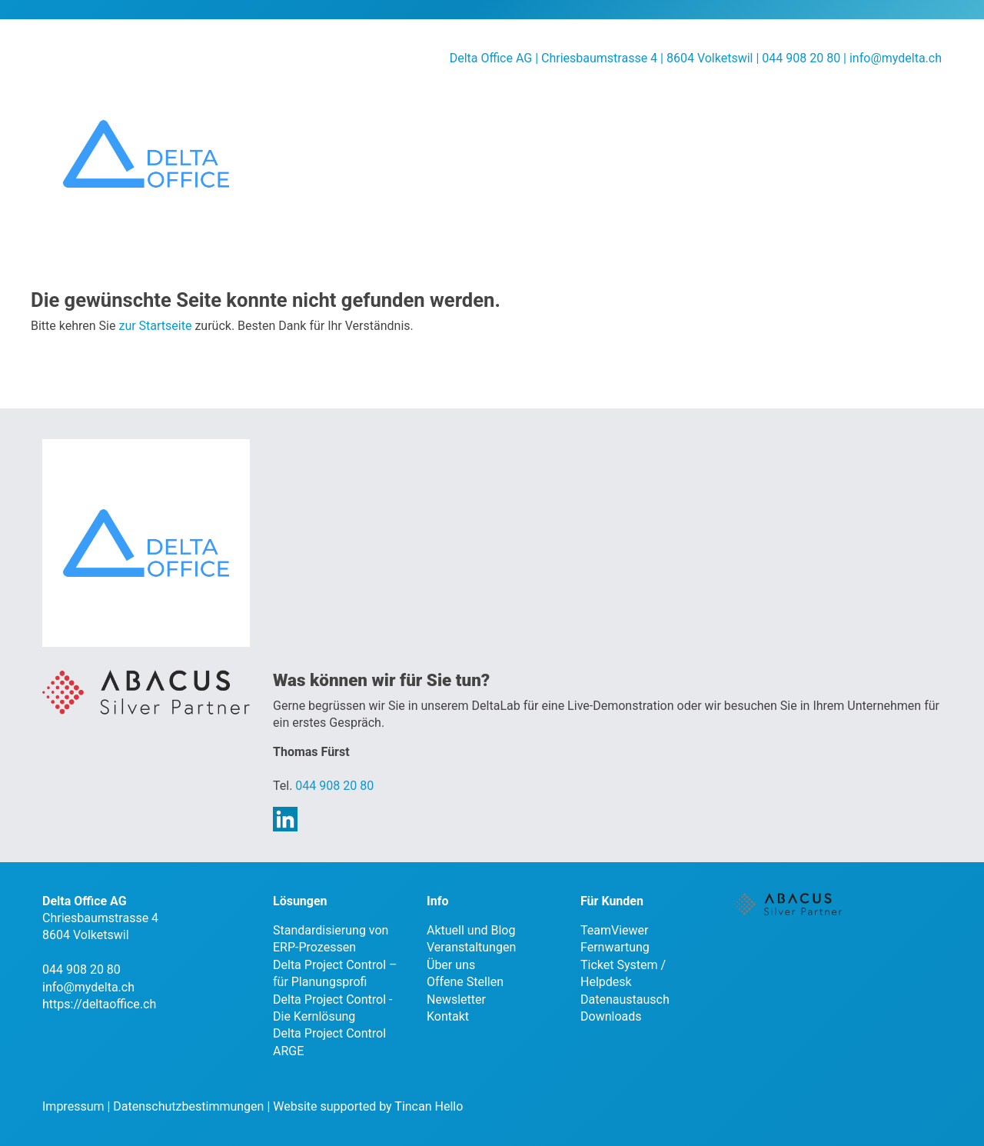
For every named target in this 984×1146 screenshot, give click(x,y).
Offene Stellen (465, 981)
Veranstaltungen (471, 947)
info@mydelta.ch (895, 58)
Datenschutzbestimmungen (188, 1106)
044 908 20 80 (334, 785)
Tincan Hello (428, 1106)
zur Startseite (154, 325)
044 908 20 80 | (805, 58)
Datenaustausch (625, 999)
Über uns (451, 965)
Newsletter (456, 999)
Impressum (73, 1106)
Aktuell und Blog (471, 930)
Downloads (610, 1016)
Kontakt (448, 1016)
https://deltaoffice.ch (99, 1004)
